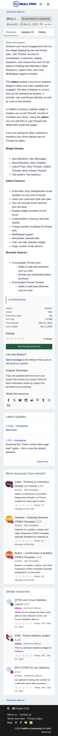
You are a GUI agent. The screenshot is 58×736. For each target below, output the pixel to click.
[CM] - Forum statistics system (32, 635)
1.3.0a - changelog (17, 426)
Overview (11, 32)
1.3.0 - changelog (16, 440)
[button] (8, 708)
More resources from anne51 (26, 473)
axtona (18, 608)
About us (12, 714)
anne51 (14, 24)
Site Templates (31, 490)
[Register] (48, 4)
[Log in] (41, 4)
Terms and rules (16, 718)
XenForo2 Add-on (32, 608)
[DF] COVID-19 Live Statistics (32, 667)
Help (9, 722)
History (42, 32)
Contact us (25, 714)
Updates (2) (27, 32)
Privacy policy (34, 718)
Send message (14, 360)
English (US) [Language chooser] (20, 708)
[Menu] (9, 4)
